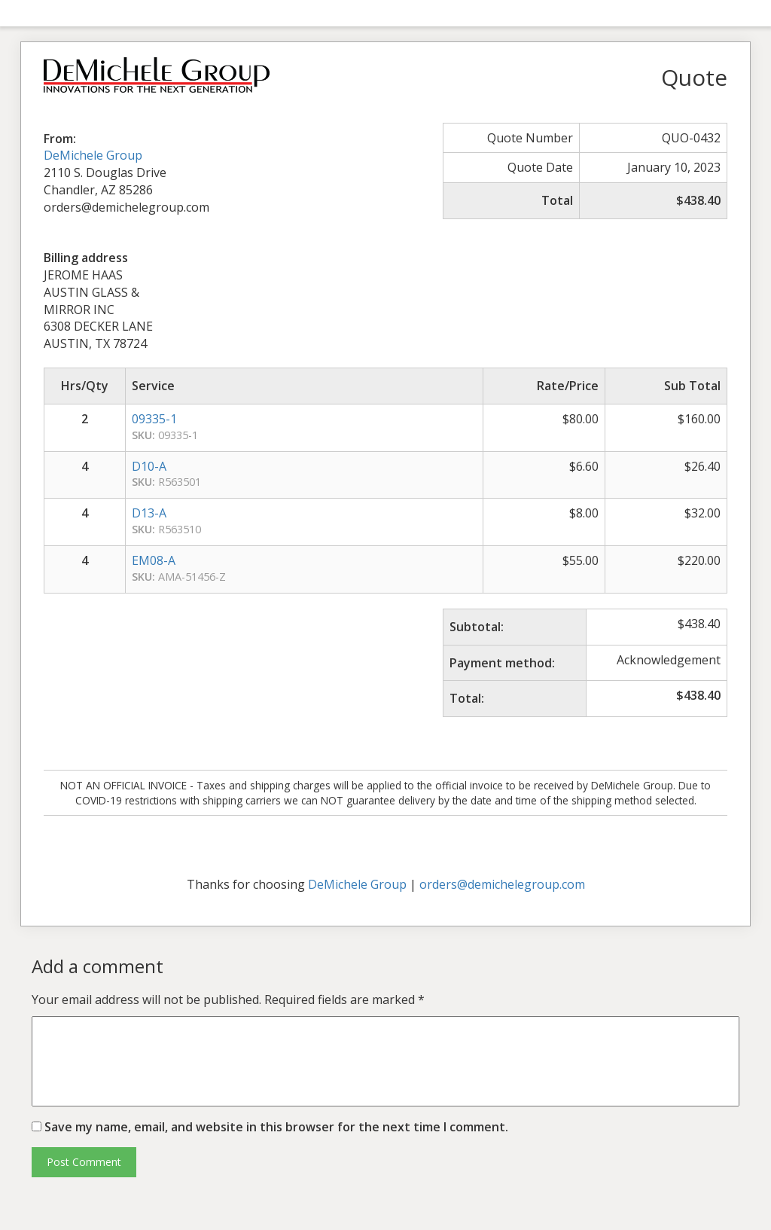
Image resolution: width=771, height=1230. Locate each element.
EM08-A (153, 560)
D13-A (149, 513)
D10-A (149, 466)
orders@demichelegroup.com (502, 884)
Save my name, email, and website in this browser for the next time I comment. (276, 1127)
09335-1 (154, 419)
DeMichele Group (93, 155)
